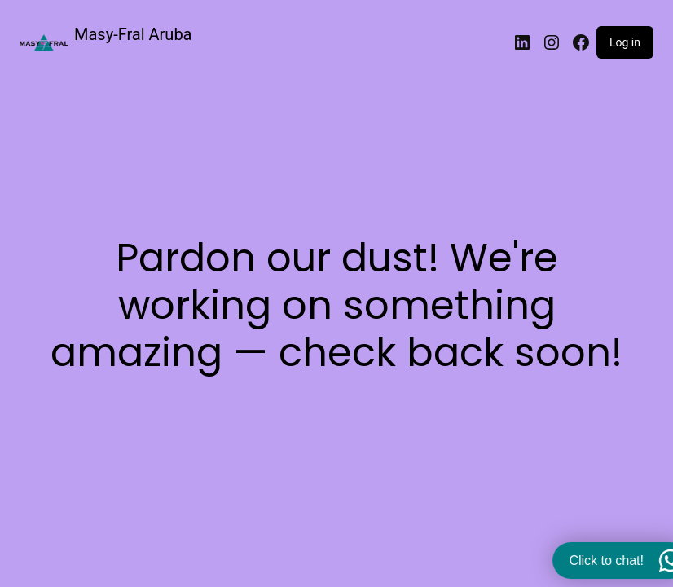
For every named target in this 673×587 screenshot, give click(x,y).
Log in (624, 42)
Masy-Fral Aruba (133, 34)
